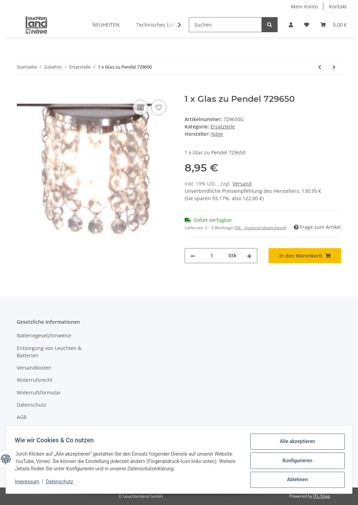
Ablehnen (295, 480)
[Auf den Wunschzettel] (158, 107)
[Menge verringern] (192, 255)
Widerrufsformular (39, 392)
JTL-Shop (321, 496)
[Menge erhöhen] (249, 255)
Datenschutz (31, 404)
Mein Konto (304, 6)
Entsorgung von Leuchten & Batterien (49, 352)
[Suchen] (225, 24)
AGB (22, 417)
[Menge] (211, 255)
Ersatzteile (222, 126)
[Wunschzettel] (307, 25)
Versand (242, 183)
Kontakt (338, 6)
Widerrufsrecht (34, 380)
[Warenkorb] (333, 25)
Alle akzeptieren (295, 444)
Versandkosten (34, 367)
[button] (291, 25)
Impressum (30, 429)
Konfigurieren (295, 462)
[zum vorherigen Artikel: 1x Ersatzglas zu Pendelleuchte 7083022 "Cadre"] (320, 67)
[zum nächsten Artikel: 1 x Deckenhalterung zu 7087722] (334, 67)
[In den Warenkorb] (22, 90)
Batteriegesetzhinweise (44, 335)
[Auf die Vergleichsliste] (140, 107)
